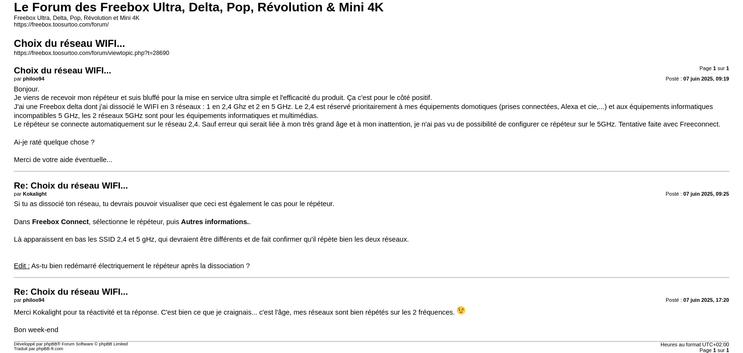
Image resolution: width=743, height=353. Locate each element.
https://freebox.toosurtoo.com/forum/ (61, 24)
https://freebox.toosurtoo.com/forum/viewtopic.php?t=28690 (91, 53)
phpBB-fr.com (49, 348)
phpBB (50, 344)
